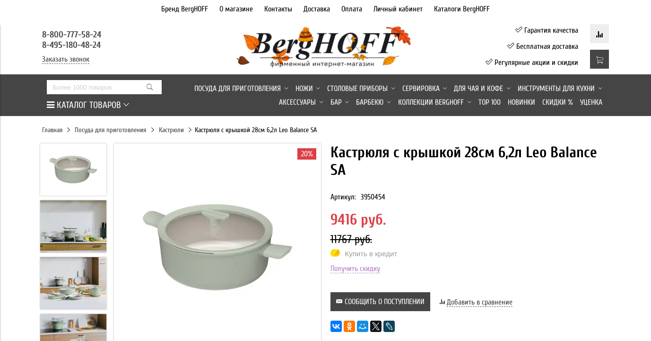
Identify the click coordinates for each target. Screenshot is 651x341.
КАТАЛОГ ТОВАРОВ (88, 105)
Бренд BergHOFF (184, 9)
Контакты (278, 9)
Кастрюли (171, 130)
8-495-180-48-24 (71, 45)
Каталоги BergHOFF (462, 9)
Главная (52, 130)
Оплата (351, 9)
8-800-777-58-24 (73, 34)
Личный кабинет (398, 9)
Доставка (317, 9)
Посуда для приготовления (110, 130)
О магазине (236, 9)
